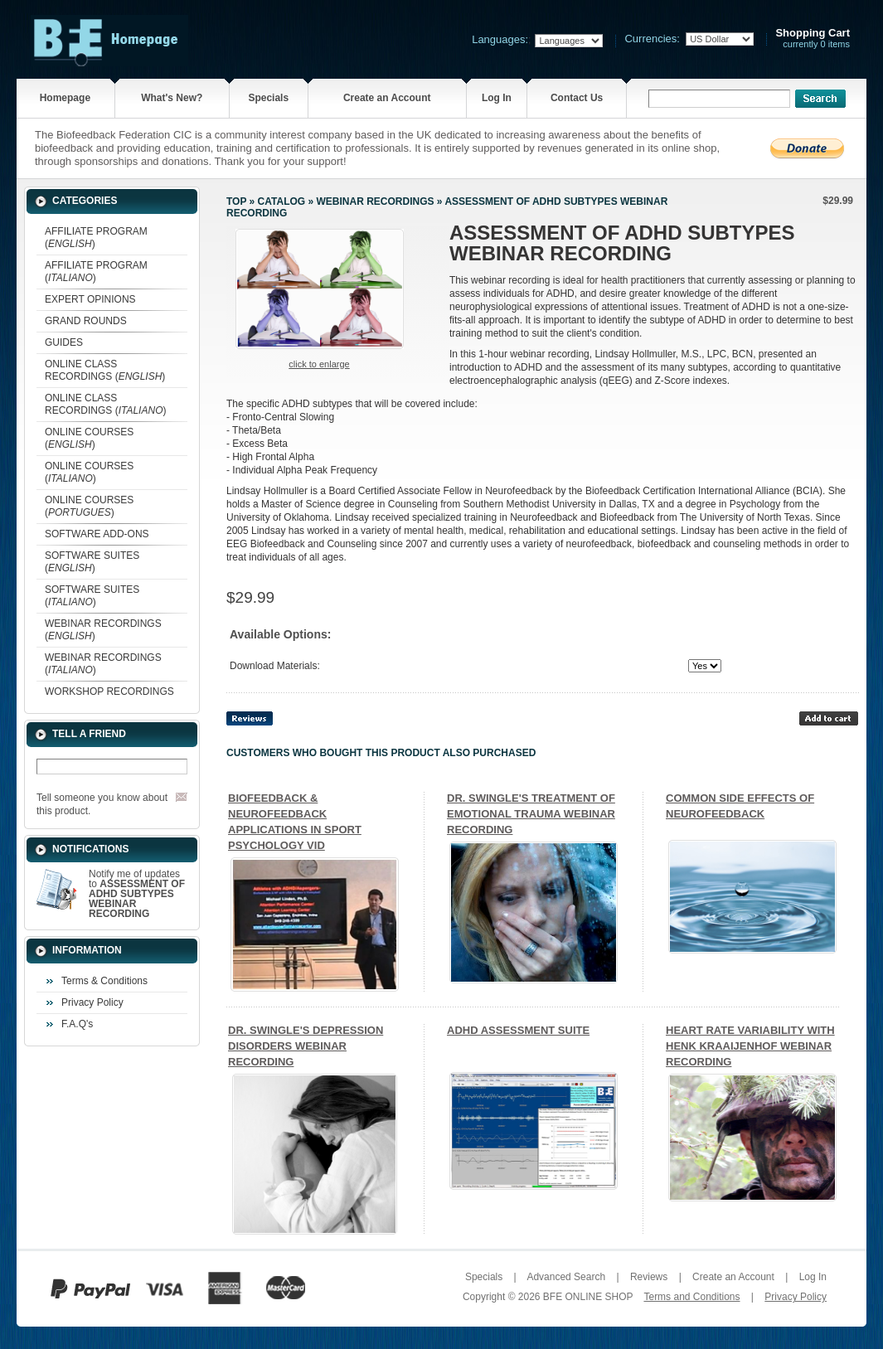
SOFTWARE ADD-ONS (97, 534)
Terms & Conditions (104, 981)
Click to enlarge (319, 364)
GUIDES (64, 342)
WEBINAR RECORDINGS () (103, 630)
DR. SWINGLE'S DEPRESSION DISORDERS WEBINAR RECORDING (305, 1046)
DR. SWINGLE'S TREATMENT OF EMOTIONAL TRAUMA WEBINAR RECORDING (531, 814)
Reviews (648, 1277)
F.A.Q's (77, 1024)
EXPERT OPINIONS (90, 299)
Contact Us (577, 98)
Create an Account (387, 98)
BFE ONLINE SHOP (588, 1297)
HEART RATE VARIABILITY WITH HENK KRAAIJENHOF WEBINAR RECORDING (750, 1046)
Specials (268, 98)
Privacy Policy (92, 1002)
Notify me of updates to (137, 894)
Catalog (282, 201)
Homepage (65, 98)
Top (236, 201)
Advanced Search (565, 1277)
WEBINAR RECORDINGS (375, 201)
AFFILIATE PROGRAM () (96, 238)
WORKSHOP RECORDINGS (109, 691)
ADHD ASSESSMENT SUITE (518, 1030)
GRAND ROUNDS (86, 321)
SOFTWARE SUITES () (92, 562)
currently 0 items (812, 38)
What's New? (171, 98)
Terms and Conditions (691, 1297)
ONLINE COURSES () (89, 438)
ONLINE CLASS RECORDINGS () (105, 370)
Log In (497, 98)
